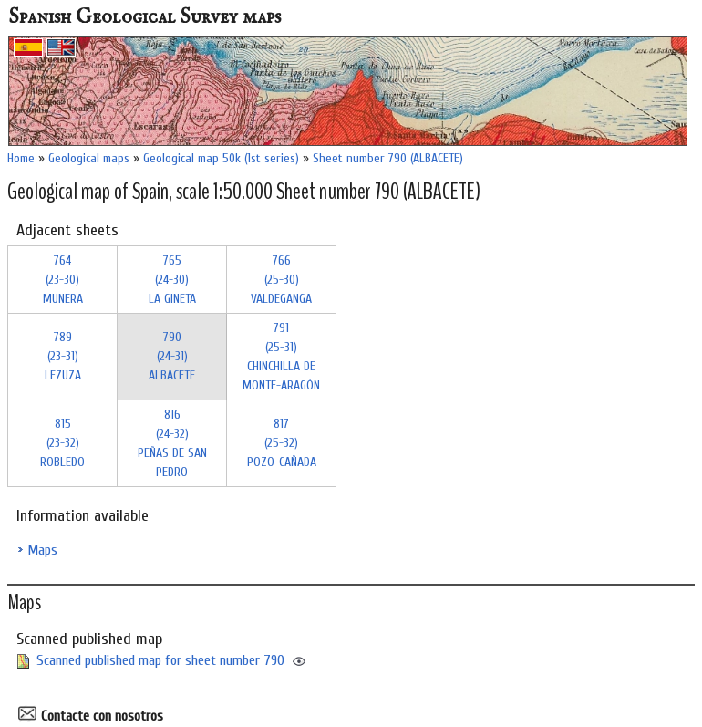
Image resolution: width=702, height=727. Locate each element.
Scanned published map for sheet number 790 (160, 660)
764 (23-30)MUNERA (63, 279)
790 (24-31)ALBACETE (172, 356)
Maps (42, 550)
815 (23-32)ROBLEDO (62, 443)
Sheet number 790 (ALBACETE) (388, 158)
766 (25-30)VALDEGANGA (281, 279)
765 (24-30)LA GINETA (172, 279)
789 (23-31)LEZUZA (63, 356)
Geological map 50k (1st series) (221, 158)
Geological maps (88, 158)
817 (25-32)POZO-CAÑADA (281, 443)
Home (21, 158)
